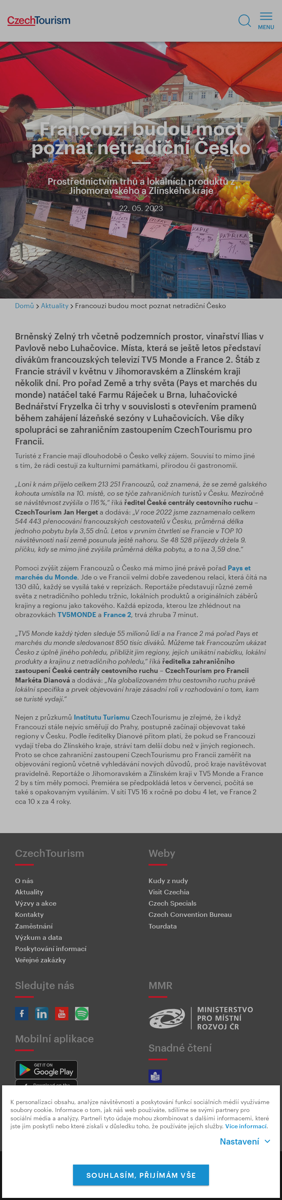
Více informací (246, 1126)
